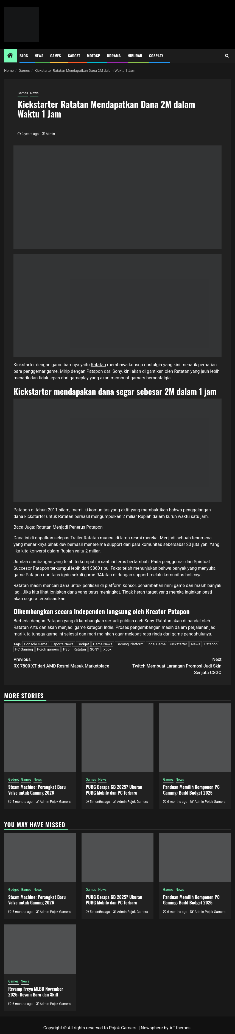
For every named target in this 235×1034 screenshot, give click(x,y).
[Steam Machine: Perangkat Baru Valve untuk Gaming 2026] (40, 737)
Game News (102, 644)
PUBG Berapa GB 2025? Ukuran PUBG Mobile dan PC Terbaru (114, 790)
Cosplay (156, 55)
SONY (94, 649)
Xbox (107, 649)
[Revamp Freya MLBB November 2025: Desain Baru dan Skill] (40, 949)
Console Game (35, 644)
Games (55, 55)
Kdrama (114, 55)
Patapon (210, 644)
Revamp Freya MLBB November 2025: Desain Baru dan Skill (35, 992)
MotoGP (93, 55)
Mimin (50, 134)
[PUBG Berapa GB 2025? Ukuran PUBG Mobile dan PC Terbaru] (117, 737)
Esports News (62, 644)
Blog (23, 55)
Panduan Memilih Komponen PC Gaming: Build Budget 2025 (191, 790)
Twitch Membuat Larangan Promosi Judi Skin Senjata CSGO (170, 665)
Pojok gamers (48, 649)
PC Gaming (24, 649)
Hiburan (135, 55)
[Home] (10, 56)
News (39, 55)
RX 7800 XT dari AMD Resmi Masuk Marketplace (65, 662)
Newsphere (152, 1027)
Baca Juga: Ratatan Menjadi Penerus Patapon (58, 527)
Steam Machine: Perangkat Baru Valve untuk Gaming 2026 (37, 790)
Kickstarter (178, 644)
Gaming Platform (130, 644)
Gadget (74, 55)
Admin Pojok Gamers (55, 802)
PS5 (66, 649)
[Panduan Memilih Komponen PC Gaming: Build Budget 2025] (195, 737)
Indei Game (157, 644)
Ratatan (98, 364)
